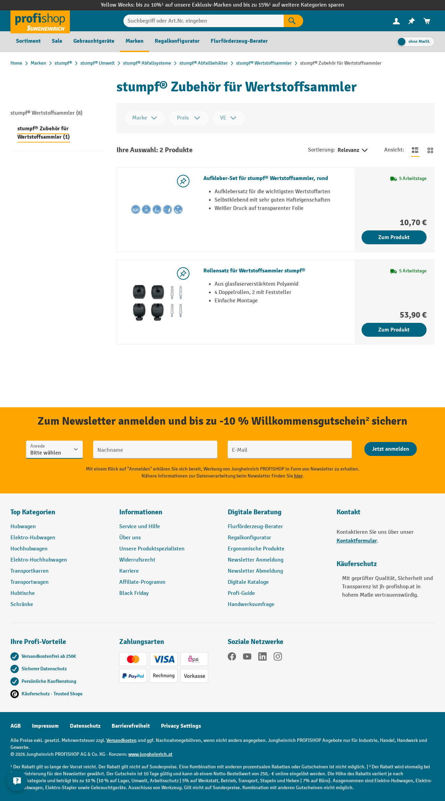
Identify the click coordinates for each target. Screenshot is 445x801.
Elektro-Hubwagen (32, 537)
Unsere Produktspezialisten (152, 549)
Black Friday (133, 593)
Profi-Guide (241, 593)
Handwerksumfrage (251, 604)
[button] (277, 515)
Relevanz (353, 150)
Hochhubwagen (29, 549)
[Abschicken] (390, 449)
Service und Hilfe (139, 526)
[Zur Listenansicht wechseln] (415, 150)
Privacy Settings (181, 725)
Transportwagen (29, 582)
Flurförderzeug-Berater (255, 526)
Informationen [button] (140, 512)
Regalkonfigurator (249, 537)
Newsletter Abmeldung (255, 571)
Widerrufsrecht (137, 560)
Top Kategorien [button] (32, 512)
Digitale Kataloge (248, 582)
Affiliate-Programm (142, 582)
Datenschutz (85, 725)
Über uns (130, 537)
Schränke (21, 604)
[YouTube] (247, 657)
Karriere (129, 571)
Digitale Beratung (255, 512)
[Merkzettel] (411, 21)
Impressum (45, 725)
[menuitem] (396, 21)
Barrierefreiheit (131, 725)
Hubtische (22, 593)
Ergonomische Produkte (256, 549)
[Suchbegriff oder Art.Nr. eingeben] (203, 21)
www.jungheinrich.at (150, 754)
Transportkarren (29, 571)
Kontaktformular (357, 540)
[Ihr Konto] (396, 21)
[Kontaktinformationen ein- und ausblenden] (17, 783)
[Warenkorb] (427, 21)
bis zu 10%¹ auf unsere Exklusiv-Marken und (189, 5)
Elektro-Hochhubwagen (38, 560)
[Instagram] (278, 657)
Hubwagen (23, 526)
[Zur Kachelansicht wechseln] (430, 150)
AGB (15, 725)
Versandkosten (121, 740)
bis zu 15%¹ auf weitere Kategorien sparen (293, 5)
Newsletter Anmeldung (255, 560)
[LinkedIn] (262, 657)
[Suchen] (293, 21)
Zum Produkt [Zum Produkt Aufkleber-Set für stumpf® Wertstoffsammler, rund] (394, 237)
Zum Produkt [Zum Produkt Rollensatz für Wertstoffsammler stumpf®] (394, 329)
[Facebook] (232, 657)
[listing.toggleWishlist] (183, 181)
